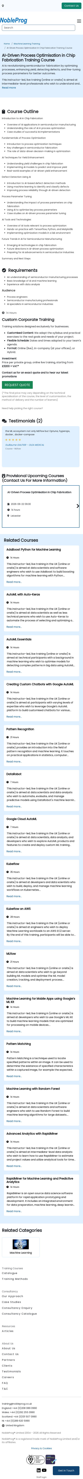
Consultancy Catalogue (19, 1314)
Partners (8, 1360)
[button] (77, 506)
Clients (7, 1366)
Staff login (41, 1477)
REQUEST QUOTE (17, 385)
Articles (8, 1331)
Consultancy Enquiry (17, 1308)
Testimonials (11, 1371)
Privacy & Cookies (41, 1448)
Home (7, 43)
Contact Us (71, 6)
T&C (5, 1389)
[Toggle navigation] (79, 20)
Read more (9, 87)
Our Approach (12, 1296)
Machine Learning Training (27, 43)
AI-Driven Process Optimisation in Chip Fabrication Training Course (39, 48)
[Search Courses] (38, 28)
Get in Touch (66, 1470)
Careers (8, 1377)
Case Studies (11, 1302)
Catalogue (9, 1273)
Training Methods (15, 1279)
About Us (8, 1348)
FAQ (5, 1383)
